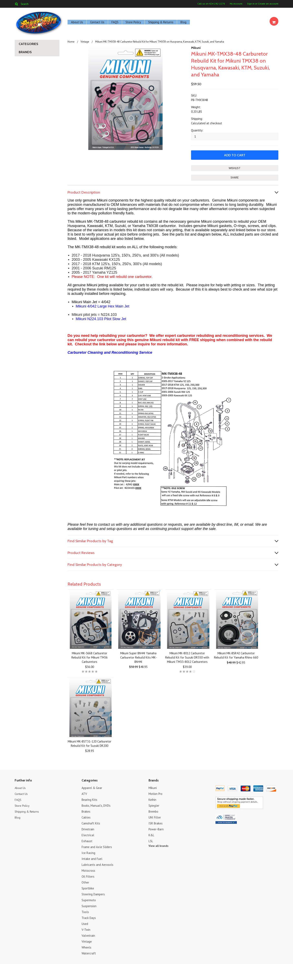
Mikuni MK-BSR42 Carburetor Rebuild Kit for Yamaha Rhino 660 (236, 655)
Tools (85, 911)
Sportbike (88, 888)
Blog (183, 22)
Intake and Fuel (92, 858)
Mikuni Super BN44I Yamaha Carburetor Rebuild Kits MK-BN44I (138, 657)
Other (85, 882)
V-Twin (86, 929)
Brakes (86, 811)
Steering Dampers (93, 894)
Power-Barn (156, 829)
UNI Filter (155, 817)
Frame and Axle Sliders (97, 846)
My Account (236, 3)
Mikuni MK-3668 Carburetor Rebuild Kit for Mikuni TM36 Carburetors (89, 657)
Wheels (86, 947)
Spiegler (154, 805)
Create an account (268, 3)
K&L (151, 835)
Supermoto (89, 900)
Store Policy (133, 22)
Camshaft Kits (91, 823)
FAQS (115, 22)
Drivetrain (88, 829)
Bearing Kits (89, 799)
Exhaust (87, 841)
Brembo (153, 811)
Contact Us (97, 22)
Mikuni (196, 48)
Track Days (89, 917)
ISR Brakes (156, 823)
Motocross (88, 870)
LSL (151, 841)
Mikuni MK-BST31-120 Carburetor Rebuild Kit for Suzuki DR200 (89, 743)
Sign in (251, 3)
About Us (77, 22)
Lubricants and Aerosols (97, 864)
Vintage (85, 41)
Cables (86, 817)
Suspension (89, 906)
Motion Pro (155, 793)
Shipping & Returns (160, 22)
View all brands (158, 845)
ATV (84, 793)
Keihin (152, 799)
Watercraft (89, 953)
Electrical (88, 835)
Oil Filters (88, 876)
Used (85, 923)
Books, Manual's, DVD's (96, 805)
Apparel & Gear (92, 787)
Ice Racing (88, 852)
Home (71, 41)
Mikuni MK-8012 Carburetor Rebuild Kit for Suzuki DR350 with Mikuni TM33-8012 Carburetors (187, 657)
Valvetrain (88, 935)
